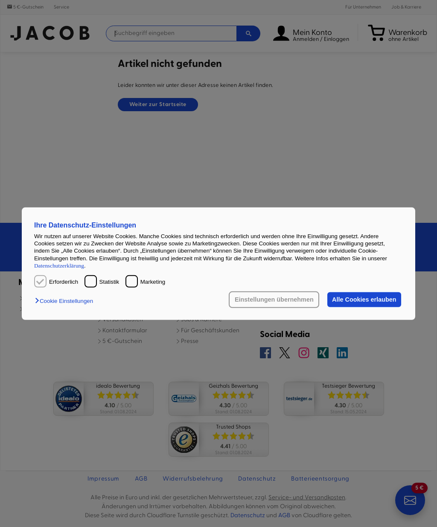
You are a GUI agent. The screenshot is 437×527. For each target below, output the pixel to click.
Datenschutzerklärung (59, 265)
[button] (66, 301)
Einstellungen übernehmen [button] (274, 299)
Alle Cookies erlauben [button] (364, 299)
